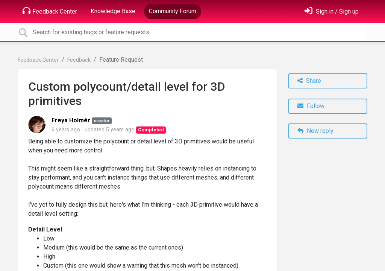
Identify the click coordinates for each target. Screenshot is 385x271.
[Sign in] (332, 11)
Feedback (79, 60)
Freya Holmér (71, 120)
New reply (315, 130)
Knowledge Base (113, 11)
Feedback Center (50, 11)
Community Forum (172, 11)
